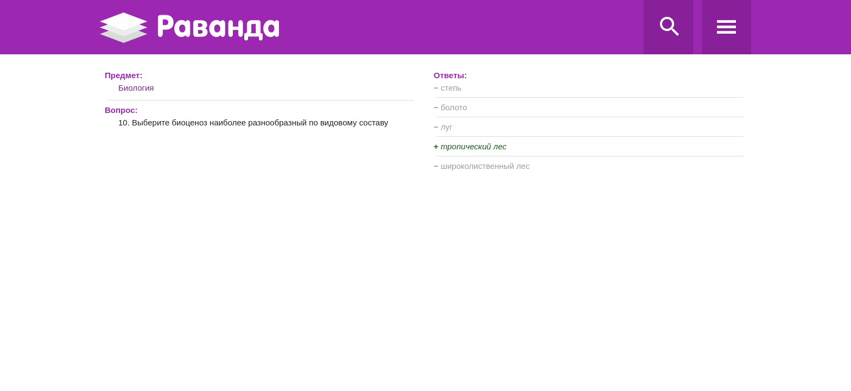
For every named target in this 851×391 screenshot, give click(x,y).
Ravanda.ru (368, 27)
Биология (136, 87)
